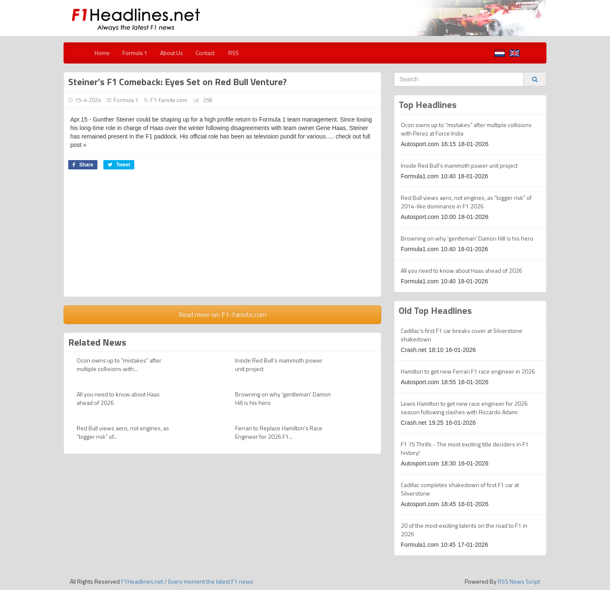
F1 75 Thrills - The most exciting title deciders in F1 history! (465, 448)
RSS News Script (519, 581)
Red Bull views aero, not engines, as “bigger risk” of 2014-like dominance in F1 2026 (466, 202)
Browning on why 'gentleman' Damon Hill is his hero (283, 398)
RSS (233, 52)
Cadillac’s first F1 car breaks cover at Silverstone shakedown (461, 334)
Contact (205, 52)
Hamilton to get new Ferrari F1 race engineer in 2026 (468, 371)
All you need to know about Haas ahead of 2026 (118, 398)
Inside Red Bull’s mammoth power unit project (278, 364)
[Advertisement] (222, 237)
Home (102, 52)
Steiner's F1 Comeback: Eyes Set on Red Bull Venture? (177, 82)
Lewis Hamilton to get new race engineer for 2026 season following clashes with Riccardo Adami (464, 407)
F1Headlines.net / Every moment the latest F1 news (187, 581)
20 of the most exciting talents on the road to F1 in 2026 (464, 529)
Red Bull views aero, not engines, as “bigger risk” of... (123, 432)
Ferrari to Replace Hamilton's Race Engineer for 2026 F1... (278, 432)
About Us (171, 52)
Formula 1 (134, 52)
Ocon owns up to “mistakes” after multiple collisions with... (119, 364)
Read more (222, 314)
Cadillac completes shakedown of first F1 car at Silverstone (460, 489)
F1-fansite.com (168, 100)
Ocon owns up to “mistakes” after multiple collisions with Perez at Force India (466, 129)
